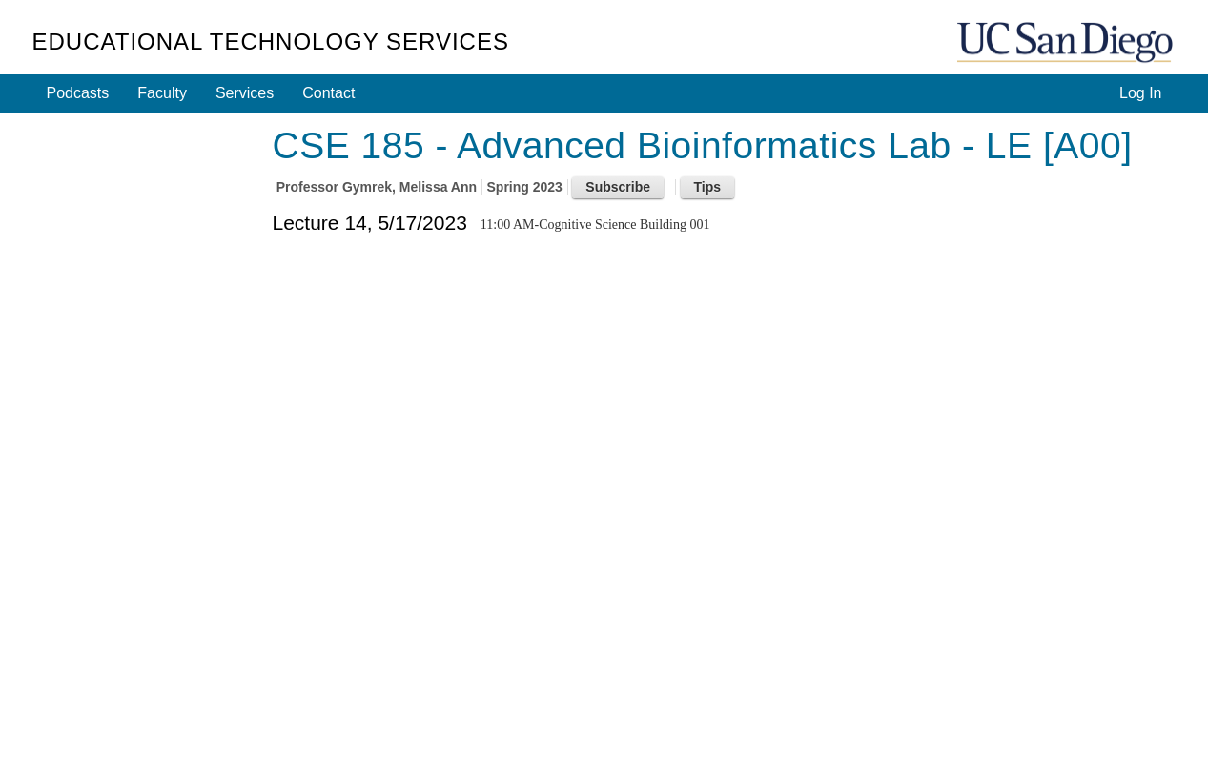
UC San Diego (1067, 43)
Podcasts (78, 93)
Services (244, 93)
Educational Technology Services (270, 41)
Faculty (162, 93)
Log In (1140, 93)
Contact (328, 93)
